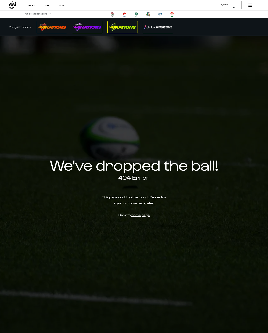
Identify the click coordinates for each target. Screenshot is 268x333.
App (47, 5)
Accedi (224, 4)
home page (140, 215)
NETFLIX (63, 5)
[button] (233, 4)
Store (32, 5)
